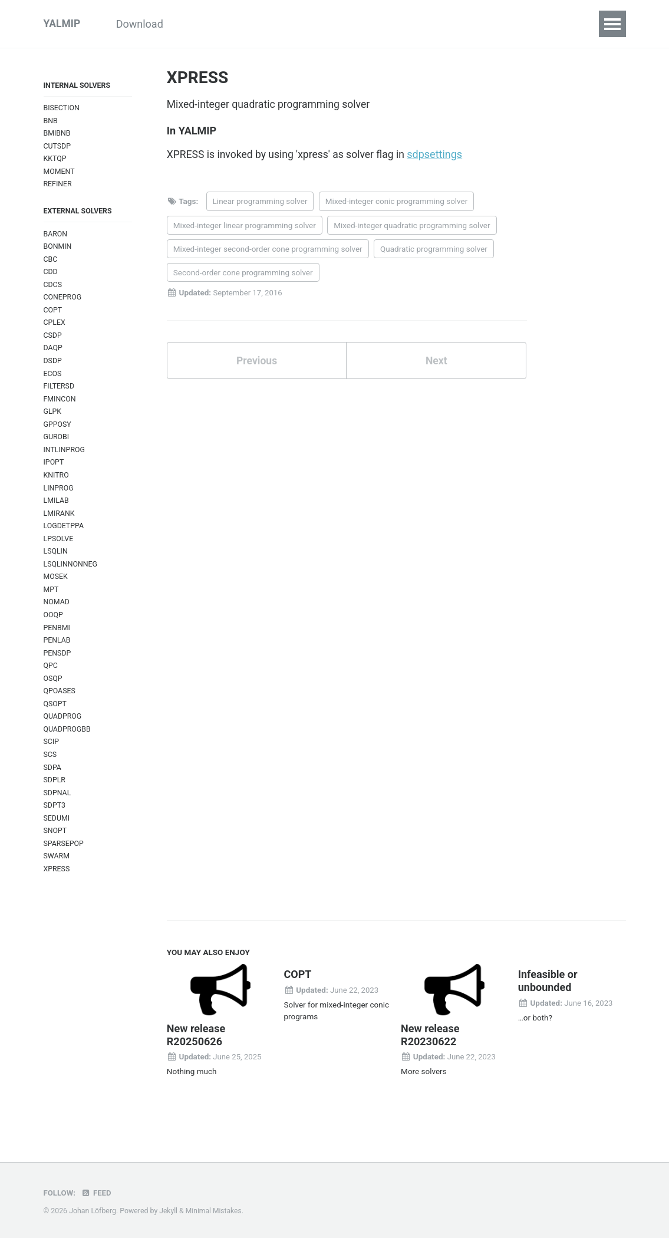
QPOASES (60, 707)
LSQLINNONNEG (71, 576)
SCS (50, 772)
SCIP (52, 759)
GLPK (53, 420)
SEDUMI (57, 838)
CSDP (53, 342)
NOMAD (57, 615)
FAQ (559, 24)
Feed (97, 1192)
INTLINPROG (65, 459)
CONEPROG (63, 302)
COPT (53, 315)
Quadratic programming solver (433, 250)
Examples (278, 24)
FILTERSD (59, 394)
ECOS (53, 381)
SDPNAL (58, 812)
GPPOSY (58, 433)
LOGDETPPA (64, 538)
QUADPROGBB (68, 746)
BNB (51, 121)
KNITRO (57, 485)
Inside (336, 24)
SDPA (53, 785)
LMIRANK (59, 525)
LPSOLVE (59, 550)
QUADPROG (63, 733)
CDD (51, 276)
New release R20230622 (430, 1056)
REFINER (58, 186)
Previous (257, 362)
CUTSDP (58, 147)
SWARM (57, 876)
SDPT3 (55, 825)
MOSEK (56, 589)
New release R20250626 (196, 1056)
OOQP (54, 629)
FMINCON (60, 407)
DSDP (53, 368)
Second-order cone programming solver (243, 274)
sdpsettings (441, 156)
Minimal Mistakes (214, 1211)
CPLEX (55, 328)
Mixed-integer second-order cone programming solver (267, 250)
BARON (56, 237)
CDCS (53, 289)
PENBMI (57, 642)
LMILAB (57, 511)
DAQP (53, 355)
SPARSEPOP (64, 864)
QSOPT (55, 720)
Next (436, 362)
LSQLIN (56, 563)
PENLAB (57, 655)
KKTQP (55, 160)
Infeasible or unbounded (548, 1003)
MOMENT (59, 173)
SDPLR (55, 798)
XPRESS (57, 889)
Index (516, 24)
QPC (51, 681)
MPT (52, 602)
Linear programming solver (260, 203)
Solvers (464, 24)
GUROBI (57, 446)
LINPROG (59, 498)
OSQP (53, 694)
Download (147, 24)
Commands (398, 24)
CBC (51, 263)
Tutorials (212, 24)
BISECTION (62, 108)
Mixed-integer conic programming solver (396, 203)
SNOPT (56, 851)
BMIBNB (57, 134)
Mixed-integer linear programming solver (244, 226)
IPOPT (54, 472)
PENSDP (58, 668)
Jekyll (168, 1211)
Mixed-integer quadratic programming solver (412, 226)
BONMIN (58, 250)
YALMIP (62, 24)
